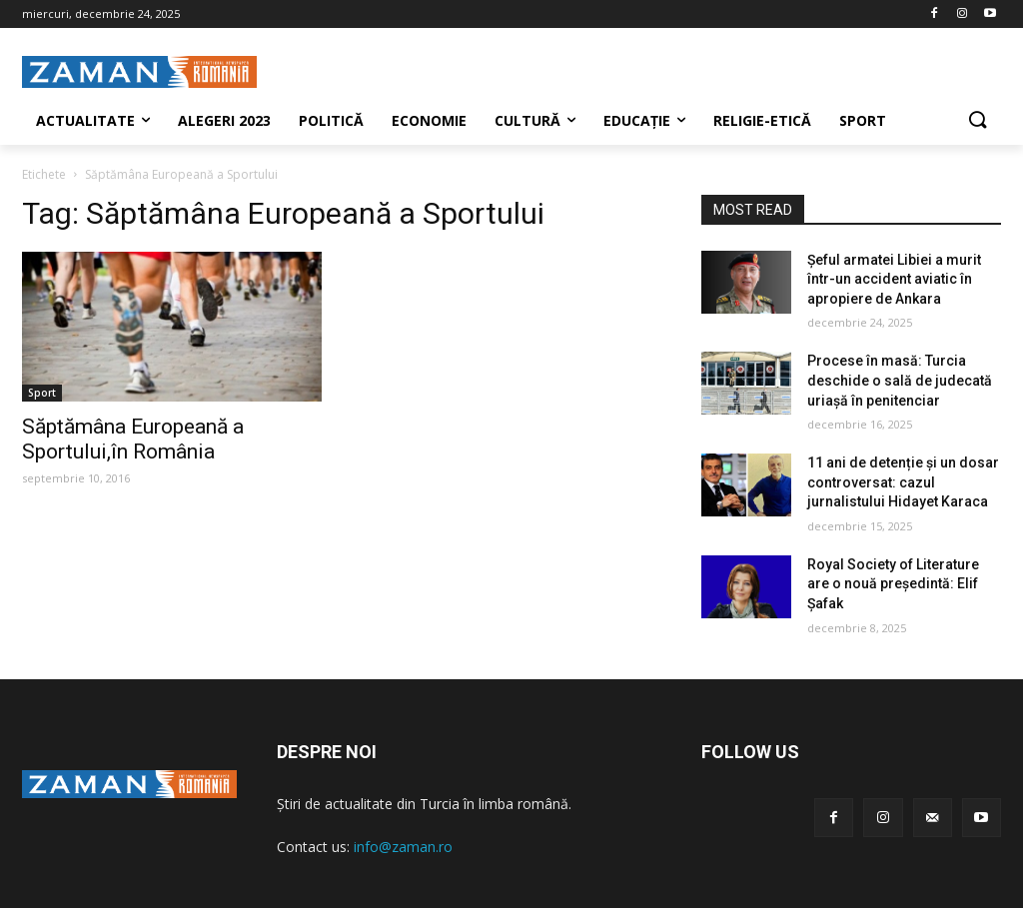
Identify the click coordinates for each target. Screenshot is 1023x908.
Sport (42, 393)
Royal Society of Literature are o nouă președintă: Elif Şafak (893, 583)
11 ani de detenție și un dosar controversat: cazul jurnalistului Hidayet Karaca (903, 481)
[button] (977, 121)
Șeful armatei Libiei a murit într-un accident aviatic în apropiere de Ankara (894, 279)
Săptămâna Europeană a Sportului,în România (133, 439)
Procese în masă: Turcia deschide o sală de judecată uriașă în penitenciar (899, 380)
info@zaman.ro (403, 846)
